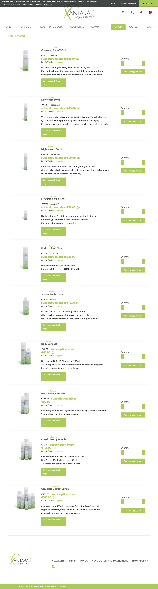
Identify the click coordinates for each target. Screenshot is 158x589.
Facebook (54, 567)
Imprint (73, 561)
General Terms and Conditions (110, 561)
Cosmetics (77, 26)
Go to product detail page (51, 83)
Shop (118, 26)
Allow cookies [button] (149, 3)
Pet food (25, 26)
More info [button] (48, 5)
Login (150, 26)
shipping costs (57, 62)
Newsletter (59, 561)
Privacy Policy (139, 561)
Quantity (125, 59)
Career (134, 26)
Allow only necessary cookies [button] (123, 3)
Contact (84, 561)
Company (97, 26)
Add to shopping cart (133, 72)
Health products (51, 26)
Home (7, 26)
